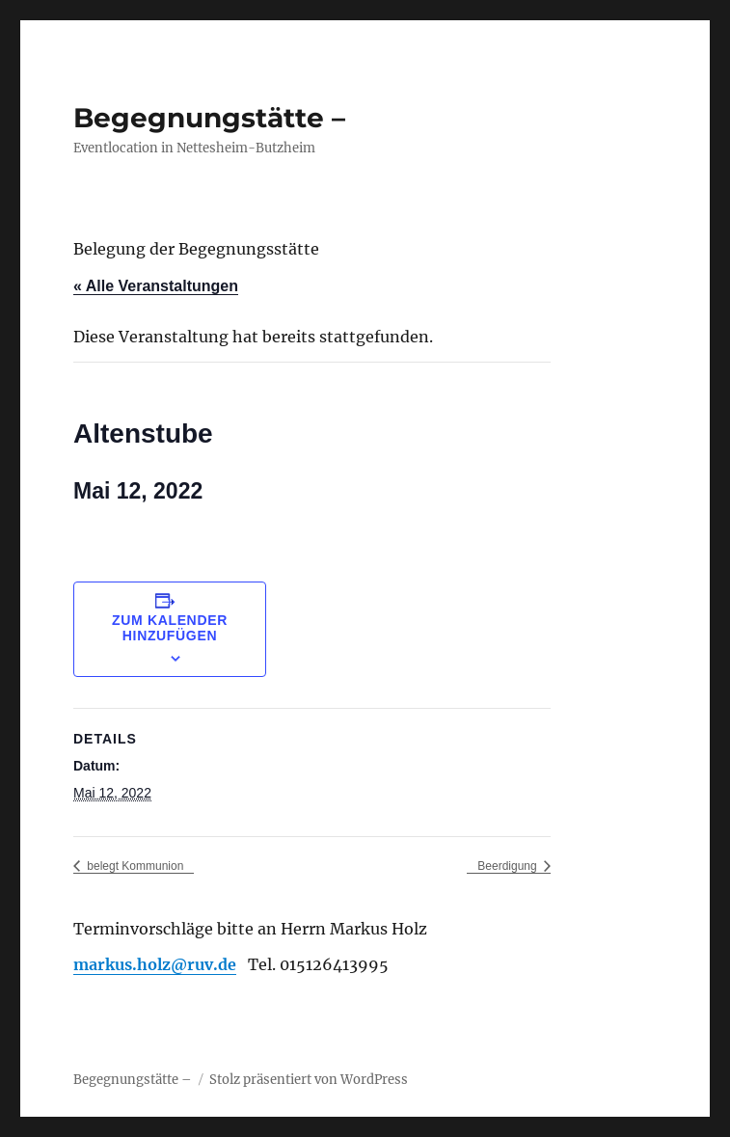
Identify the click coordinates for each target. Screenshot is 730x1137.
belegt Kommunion (133, 866)
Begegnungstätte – (209, 117)
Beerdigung (508, 866)
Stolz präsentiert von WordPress (308, 1079)
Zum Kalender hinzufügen (170, 627)
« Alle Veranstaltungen (155, 286)
